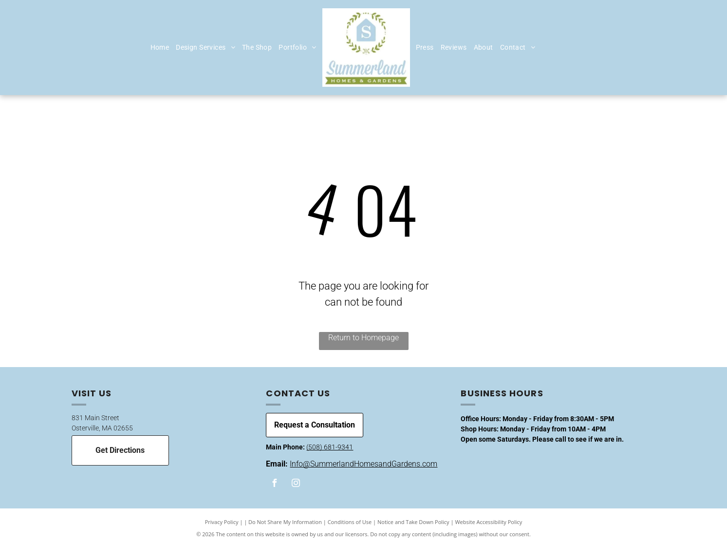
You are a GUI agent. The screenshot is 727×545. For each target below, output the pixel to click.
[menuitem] (160, 47)
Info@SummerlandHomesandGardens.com (363, 463)
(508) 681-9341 (329, 447)
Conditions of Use (350, 522)
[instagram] (295, 484)
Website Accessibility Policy (488, 522)
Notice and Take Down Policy (413, 522)
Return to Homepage (363, 337)
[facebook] (274, 484)
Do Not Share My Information (285, 522)
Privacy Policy (222, 522)
